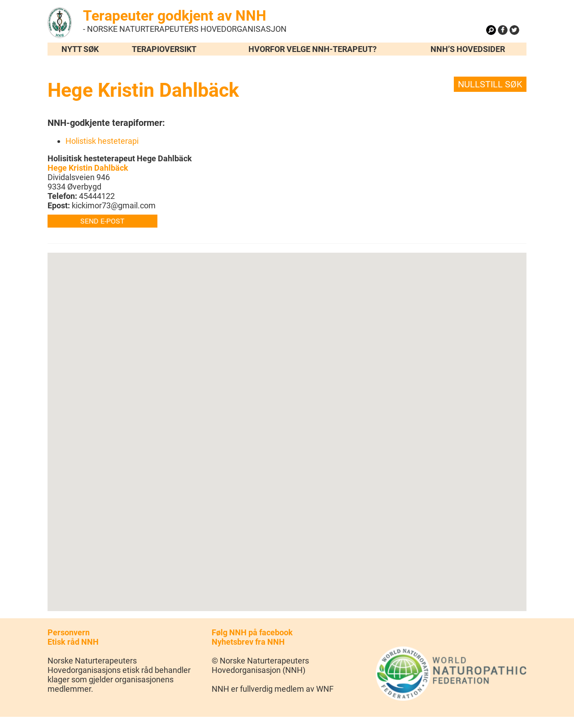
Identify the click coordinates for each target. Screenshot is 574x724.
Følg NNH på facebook (252, 632)
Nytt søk (80, 49)
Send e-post (102, 221)
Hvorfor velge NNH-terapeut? (312, 49)
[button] (287, 423)
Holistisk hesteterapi (102, 141)
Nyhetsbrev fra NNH (248, 641)
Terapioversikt (164, 49)
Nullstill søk (490, 84)
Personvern (69, 632)
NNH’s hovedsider (467, 49)
